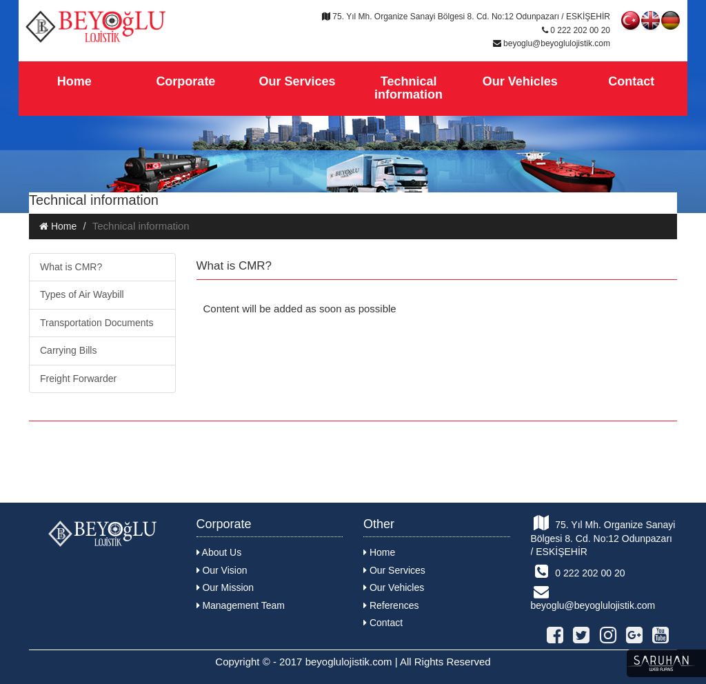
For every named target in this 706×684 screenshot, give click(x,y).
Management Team (240, 605)
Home (74, 81)
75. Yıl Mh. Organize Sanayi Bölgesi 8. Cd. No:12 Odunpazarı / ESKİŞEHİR (603, 536)
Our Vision (222, 570)
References (390, 605)
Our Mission (225, 587)
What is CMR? (71, 266)
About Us (219, 552)
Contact (631, 81)
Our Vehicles (520, 81)
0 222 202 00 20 (578, 571)
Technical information (408, 88)
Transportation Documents (96, 322)
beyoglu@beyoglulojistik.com (593, 597)
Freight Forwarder (78, 378)
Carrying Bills (68, 350)
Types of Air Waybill (82, 294)
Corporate (185, 81)
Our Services (297, 81)
